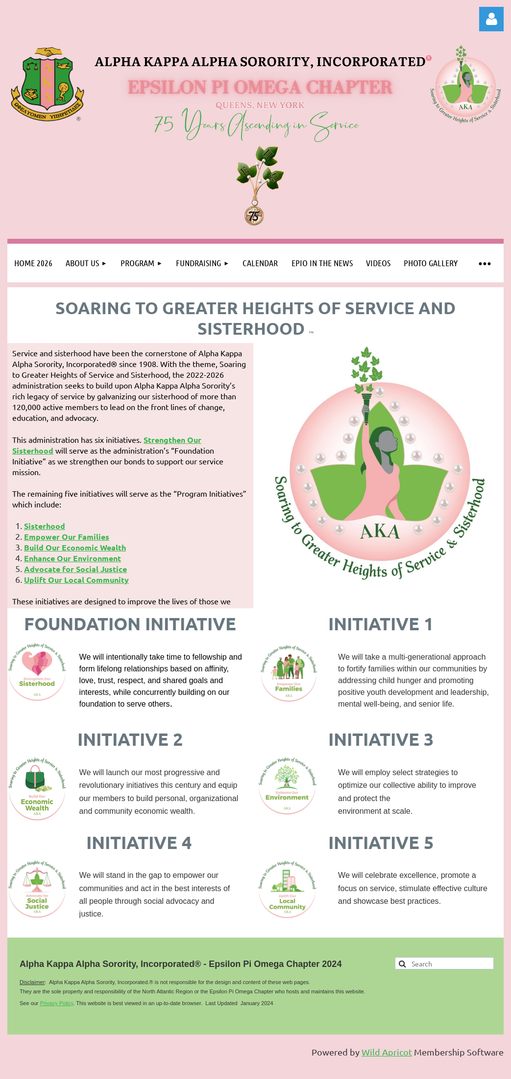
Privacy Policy (56, 1003)
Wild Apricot (387, 1052)
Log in (491, 19)
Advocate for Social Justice (75, 569)
